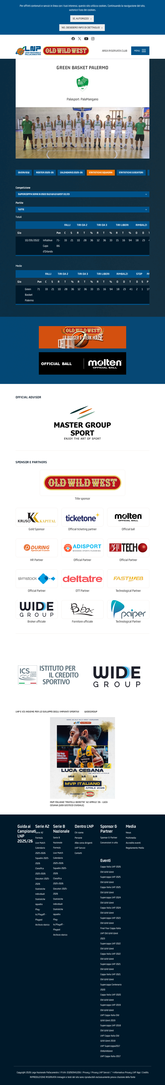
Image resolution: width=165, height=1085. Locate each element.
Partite (19, 202)
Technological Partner (128, 590)
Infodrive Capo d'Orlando (48, 246)
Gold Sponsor (37, 529)
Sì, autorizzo (81, 18)
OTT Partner (82, 590)
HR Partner (36, 560)
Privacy (86, 1072)
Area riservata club (114, 50)
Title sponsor (82, 498)
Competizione (23, 187)
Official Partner (82, 560)
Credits (145, 1072)
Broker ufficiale (37, 621)
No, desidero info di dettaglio (81, 27)
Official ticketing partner (82, 529)
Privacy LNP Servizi (100, 1072)
